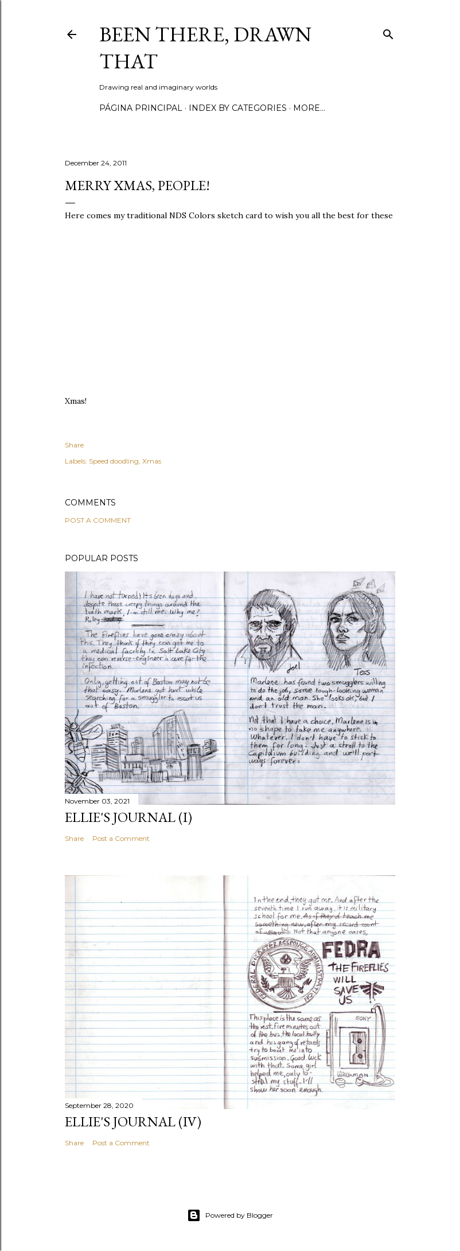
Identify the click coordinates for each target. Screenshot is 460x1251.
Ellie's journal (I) (128, 817)
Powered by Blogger (230, 1215)
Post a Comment (98, 520)
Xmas (151, 461)
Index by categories (238, 108)
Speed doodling (114, 461)
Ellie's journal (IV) (133, 1121)
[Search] (388, 32)
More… (309, 108)
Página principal (140, 108)
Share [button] (74, 445)
